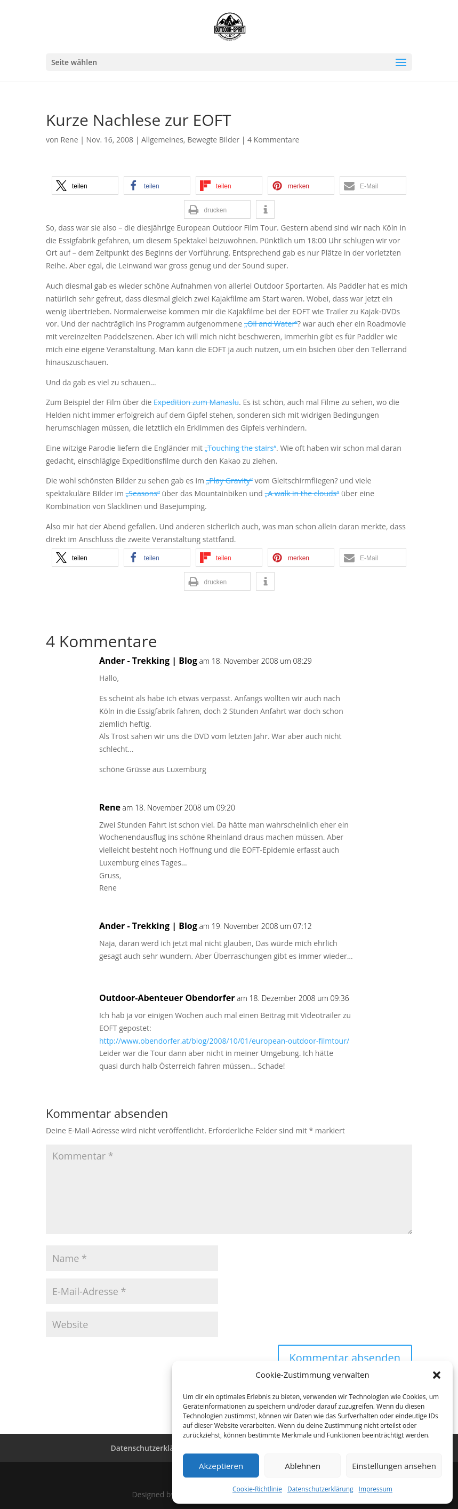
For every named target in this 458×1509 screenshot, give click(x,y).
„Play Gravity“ (229, 480)
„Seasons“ (143, 493)
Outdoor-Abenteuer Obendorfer (167, 998)
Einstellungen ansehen (394, 1465)
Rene (69, 139)
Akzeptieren (221, 1465)
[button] (436, 1375)
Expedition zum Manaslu (196, 402)
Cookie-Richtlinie (257, 1489)
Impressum (375, 1489)
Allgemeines (162, 139)
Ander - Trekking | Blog (148, 660)
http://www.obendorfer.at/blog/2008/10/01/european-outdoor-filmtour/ (224, 1041)
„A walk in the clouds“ (302, 493)
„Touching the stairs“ (240, 448)
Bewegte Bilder (213, 139)
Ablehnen (302, 1465)
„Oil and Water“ (271, 324)
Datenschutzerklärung (320, 1489)
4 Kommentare (273, 139)
